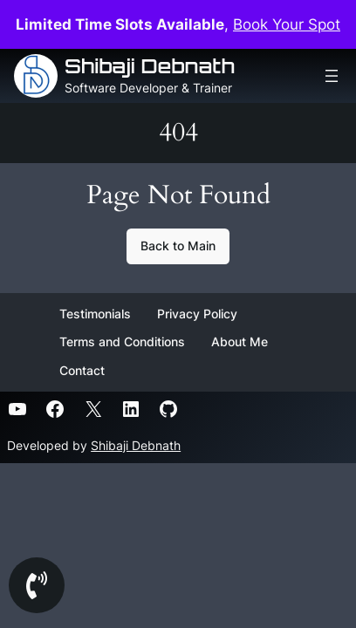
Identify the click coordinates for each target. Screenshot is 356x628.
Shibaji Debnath (150, 65)
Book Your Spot (286, 24)
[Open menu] (331, 75)
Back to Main (178, 245)
